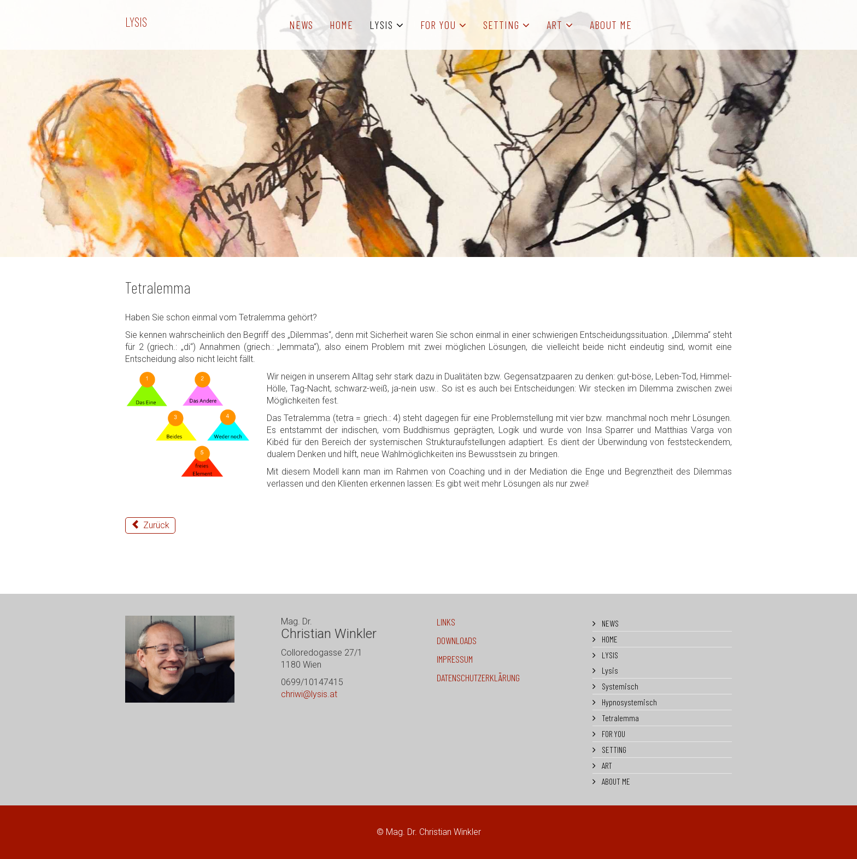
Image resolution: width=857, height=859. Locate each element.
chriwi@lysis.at (309, 694)
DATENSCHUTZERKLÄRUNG (478, 677)
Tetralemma (619, 717)
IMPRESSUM (455, 659)
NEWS (301, 24)
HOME (341, 24)
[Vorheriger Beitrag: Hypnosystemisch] (150, 525)
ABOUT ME (611, 24)
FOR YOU (438, 24)
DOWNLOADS (457, 640)
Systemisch (619, 686)
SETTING (501, 24)
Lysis (609, 670)
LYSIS (136, 22)
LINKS (446, 622)
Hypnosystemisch (628, 702)
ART (554, 24)
